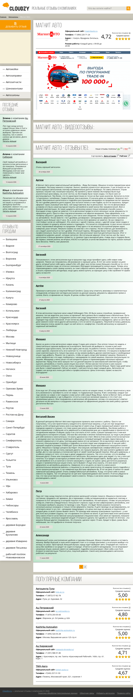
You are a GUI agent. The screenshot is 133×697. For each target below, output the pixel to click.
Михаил (41, 339)
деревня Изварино (16, 541)
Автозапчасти (13, 82)
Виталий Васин (45, 416)
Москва (10, 336)
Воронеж (11, 258)
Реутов (10, 408)
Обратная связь (87, 693)
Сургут (9, 453)
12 (129, 666)
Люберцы (11, 330)
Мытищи (11, 343)
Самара (10, 421)
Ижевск (10, 271)
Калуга (9, 297)
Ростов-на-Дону (15, 414)
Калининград (13, 291)
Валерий (41, 162)
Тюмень (10, 472)
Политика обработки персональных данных (57, 693)
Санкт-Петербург (15, 427)
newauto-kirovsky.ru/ (65, 649)
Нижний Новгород (16, 349)
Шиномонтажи (14, 88)
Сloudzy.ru (7, 691)
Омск (9, 375)
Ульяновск (12, 479)
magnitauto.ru (91, 31)
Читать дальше (9, 141)
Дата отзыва (110, 156)
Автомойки (12, 69)
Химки (9, 498)
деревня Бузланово (12, 533)
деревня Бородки (15, 524)
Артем (40, 180)
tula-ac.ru (60, 592)
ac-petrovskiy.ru (63, 611)
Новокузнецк (13, 356)
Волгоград (12, 252)
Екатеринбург (13, 265)
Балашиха (11, 239)
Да (118, 149)
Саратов (10, 434)
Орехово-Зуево (14, 388)
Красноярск (12, 323)
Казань (10, 284)
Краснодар (12, 317)
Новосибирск (13, 362)
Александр (42, 535)
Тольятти (11, 460)
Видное (10, 245)
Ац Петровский (15, 120)
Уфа (8, 486)
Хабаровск (12, 492)
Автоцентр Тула (45, 588)
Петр (39, 491)
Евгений (41, 254)
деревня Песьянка (16, 547)
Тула (8, 466)
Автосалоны (12, 95)
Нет (126, 149)
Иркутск (10, 278)
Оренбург (11, 382)
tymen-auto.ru (62, 669)
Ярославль (12, 518)
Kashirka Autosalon (13, 192)
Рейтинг (123, 156)
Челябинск (12, 511)
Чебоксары (12, 505)
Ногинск (10, 369)
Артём (40, 285)
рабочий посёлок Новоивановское (16, 556)
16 (129, 33)
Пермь (9, 395)
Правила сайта (123, 693)
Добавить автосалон (105, 693)
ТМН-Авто (42, 666)
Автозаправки (14, 75)
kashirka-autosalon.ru (65, 630)
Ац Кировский (44, 646)
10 (129, 607)
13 (129, 646)
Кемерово (11, 304)
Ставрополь (12, 447)
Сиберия (7, 156)
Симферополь (14, 440)
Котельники (12, 310)
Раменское (12, 401)
